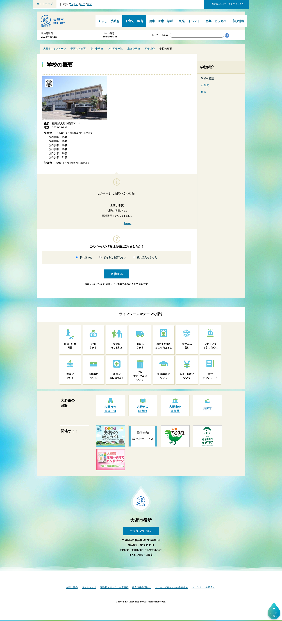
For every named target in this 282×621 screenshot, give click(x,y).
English (74, 4)
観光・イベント (189, 21)
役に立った (86, 257)
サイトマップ (45, 4)
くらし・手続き (109, 21)
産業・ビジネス (216, 21)
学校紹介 (150, 48)
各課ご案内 (72, 587)
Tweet (127, 223)
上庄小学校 (133, 48)
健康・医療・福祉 (161, 21)
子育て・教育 (134, 21)
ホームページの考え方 (203, 587)
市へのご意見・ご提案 (141, 555)
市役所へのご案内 (141, 530)
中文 (89, 4)
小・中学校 (96, 48)
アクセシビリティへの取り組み (171, 587)
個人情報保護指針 (141, 587)
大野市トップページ (54, 48)
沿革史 (205, 85)
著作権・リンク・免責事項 (114, 587)
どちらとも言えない (114, 257)
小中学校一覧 (115, 48)
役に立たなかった (147, 257)
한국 (82, 4)
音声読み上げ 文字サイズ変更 (228, 4)
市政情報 (238, 21)
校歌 (203, 91)
